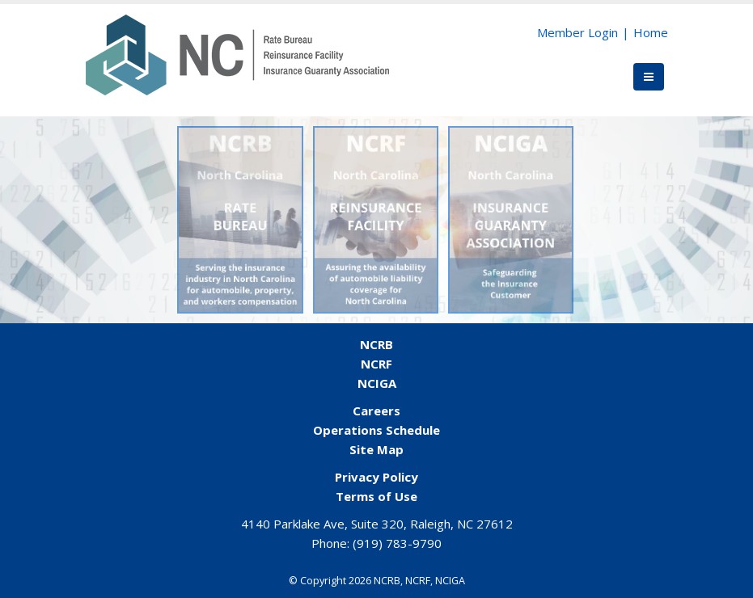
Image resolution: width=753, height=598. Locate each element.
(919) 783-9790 (397, 543)
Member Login (577, 32)
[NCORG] (237, 53)
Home (650, 32)
